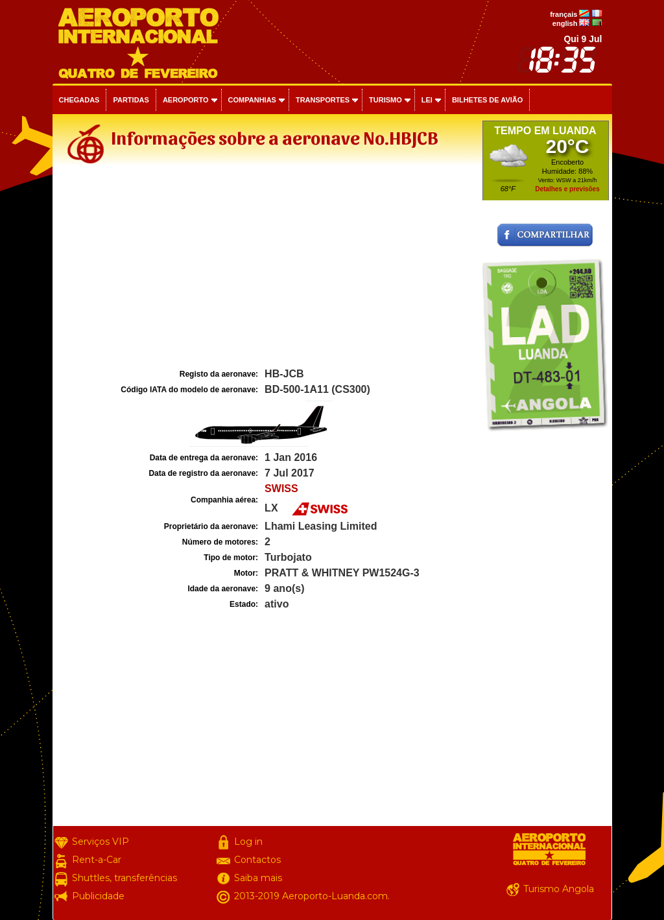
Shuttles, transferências (124, 878)
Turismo (385, 100)
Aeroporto (186, 100)
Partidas (130, 100)
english (565, 23)
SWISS (281, 488)
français (563, 14)
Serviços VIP (100, 841)
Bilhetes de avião (487, 100)
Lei (427, 100)
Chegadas (79, 100)
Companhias (252, 100)
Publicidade (98, 896)
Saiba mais (258, 878)
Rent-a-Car (96, 860)
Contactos (257, 860)
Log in (248, 841)
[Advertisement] (266, 268)
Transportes (323, 100)
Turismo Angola (558, 889)
